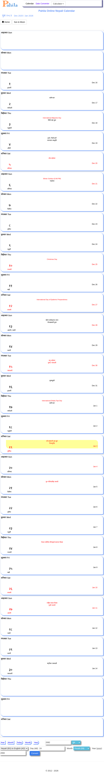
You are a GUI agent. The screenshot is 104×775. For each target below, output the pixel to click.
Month (10, 742)
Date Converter (42, 3)
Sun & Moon (19, 22)
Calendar (30, 3)
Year (3, 742)
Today (19, 742)
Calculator (58, 4)
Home (6, 22)
